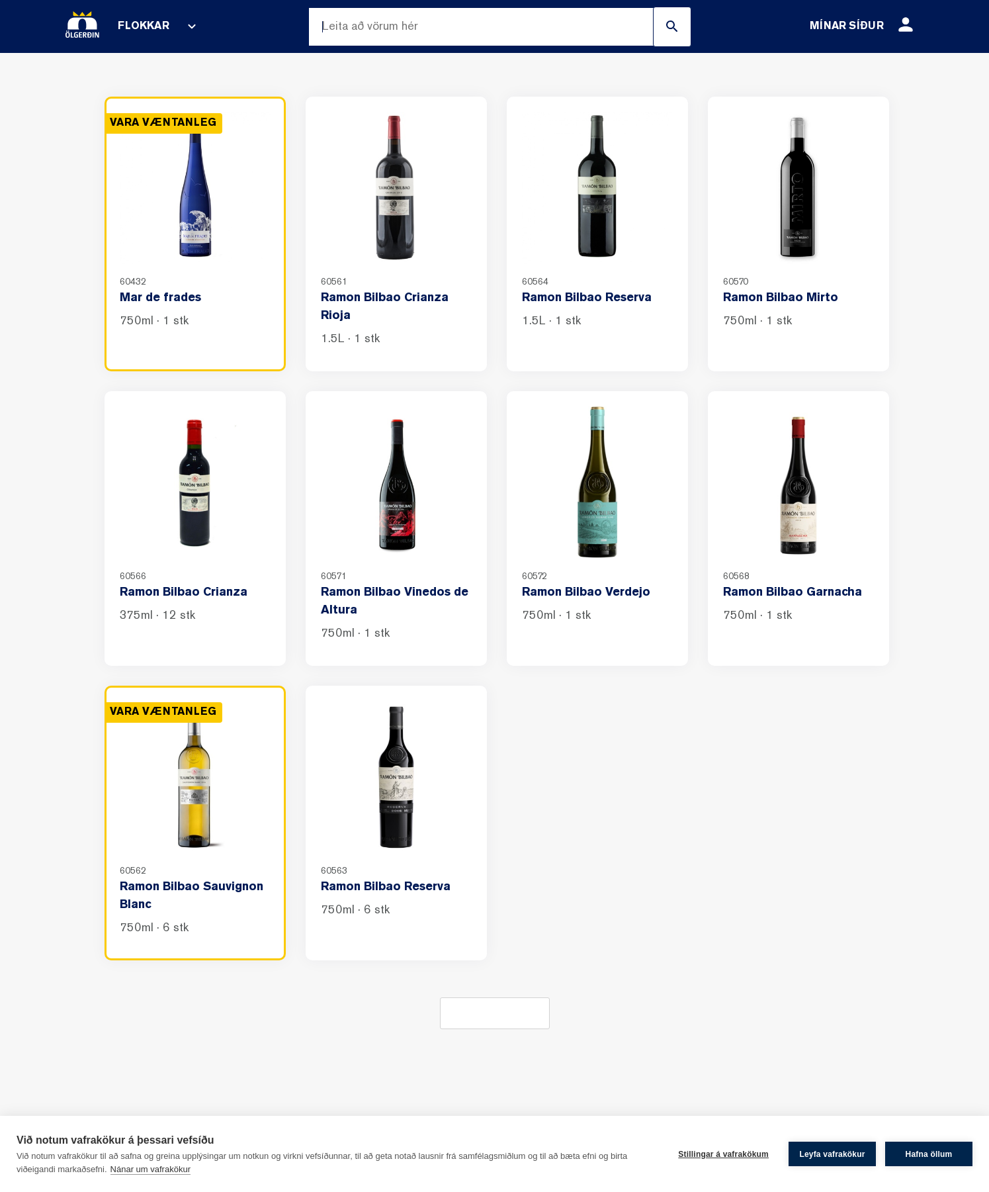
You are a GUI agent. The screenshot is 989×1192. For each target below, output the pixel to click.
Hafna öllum (929, 1154)
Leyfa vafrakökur (832, 1154)
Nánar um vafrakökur (150, 1169)
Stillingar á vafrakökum (723, 1154)
